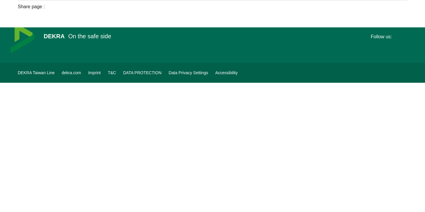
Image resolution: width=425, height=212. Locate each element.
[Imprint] (94, 73)
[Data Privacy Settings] (188, 73)
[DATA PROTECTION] (142, 73)
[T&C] (112, 73)
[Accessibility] (226, 73)
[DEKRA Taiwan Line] (36, 73)
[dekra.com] (71, 73)
